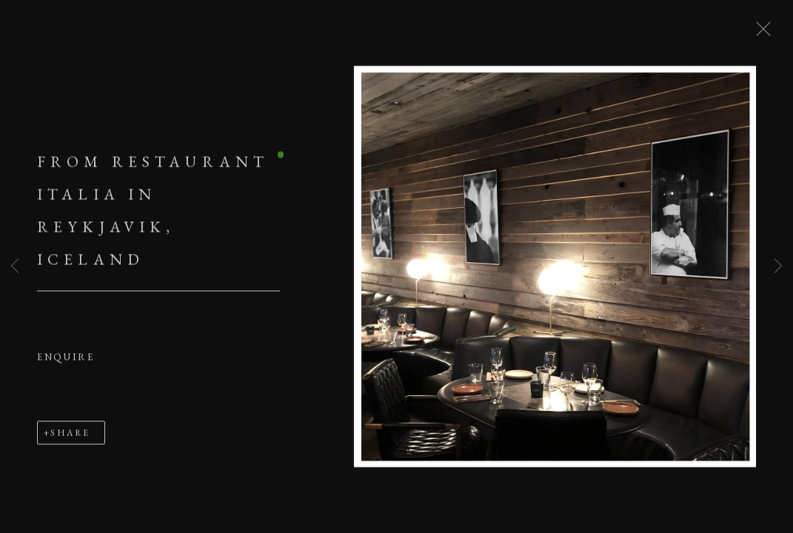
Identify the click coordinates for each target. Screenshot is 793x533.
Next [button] (778, 266)
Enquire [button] (65, 359)
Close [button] (760, 33)
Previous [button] (15, 266)
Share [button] (70, 435)
